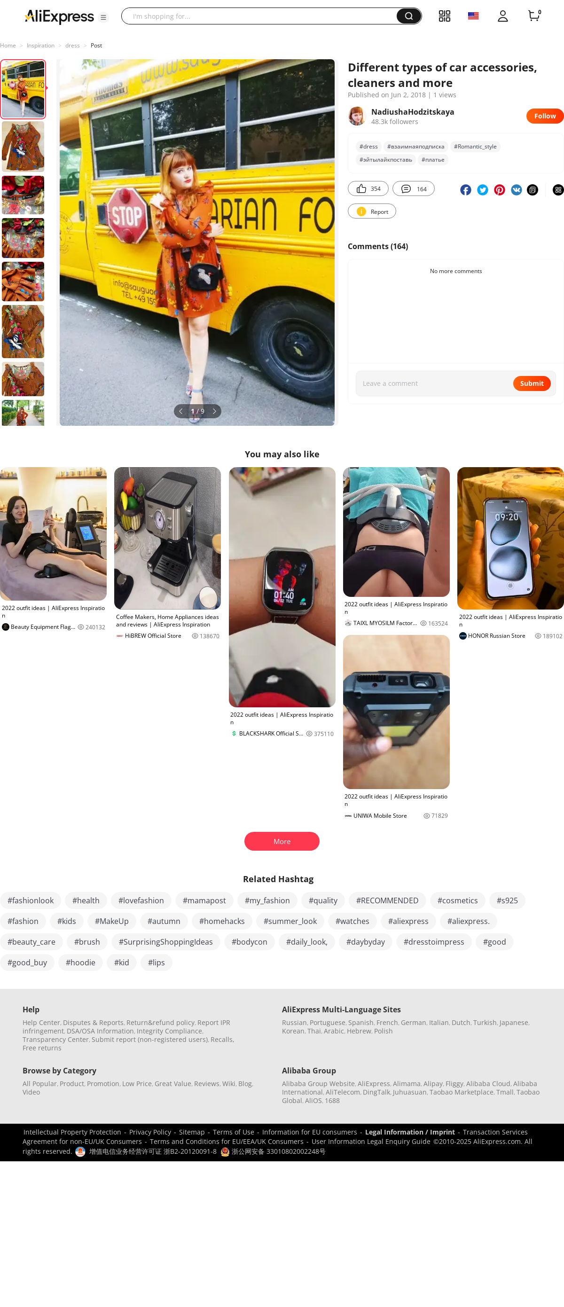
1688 (332, 1100)
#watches (352, 921)
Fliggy (454, 1083)
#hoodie (80, 962)
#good (494, 942)
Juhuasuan (410, 1092)
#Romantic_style (475, 146)
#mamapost (204, 900)
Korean (293, 1030)
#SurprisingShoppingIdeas (166, 942)
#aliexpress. (468, 921)
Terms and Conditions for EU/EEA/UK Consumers (227, 1141)
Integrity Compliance (169, 1030)
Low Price (137, 1083)
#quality (323, 900)
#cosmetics (458, 900)
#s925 (507, 900)
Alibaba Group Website (318, 1083)
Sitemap (192, 1131)
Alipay (433, 1083)
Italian (439, 1022)
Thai (314, 1030)
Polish (383, 1030)
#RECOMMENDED (387, 900)
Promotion (103, 1083)
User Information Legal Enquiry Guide (371, 1141)
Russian (294, 1022)
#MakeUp (112, 921)
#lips (156, 962)
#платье (433, 160)
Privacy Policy (150, 1131)
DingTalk (376, 1092)
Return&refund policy (160, 1022)
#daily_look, (307, 942)
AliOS (313, 1100)
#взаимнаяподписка (416, 146)
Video (31, 1092)
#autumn (164, 921)
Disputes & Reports (93, 1022)
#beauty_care (31, 942)
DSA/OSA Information (100, 1030)
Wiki (228, 1083)
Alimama (407, 1083)
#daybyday (365, 942)
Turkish (485, 1022)
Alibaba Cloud (488, 1083)
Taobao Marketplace (462, 1092)
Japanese (514, 1022)
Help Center (41, 1022)
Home (8, 45)
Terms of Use (233, 1131)
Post (96, 45)
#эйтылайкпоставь (386, 160)
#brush (87, 942)
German (413, 1022)
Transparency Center (56, 1039)
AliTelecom (343, 1092)
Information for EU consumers (309, 1131)
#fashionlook (31, 900)
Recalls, (223, 1039)
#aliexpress (408, 921)
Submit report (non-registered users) (150, 1039)
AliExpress (374, 1083)
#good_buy (27, 962)
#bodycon (249, 942)
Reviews (206, 1083)
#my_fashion (267, 900)
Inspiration (41, 45)
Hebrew (359, 1030)
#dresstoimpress (434, 942)
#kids (66, 921)
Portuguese (327, 1022)
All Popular (40, 1083)
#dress (369, 146)
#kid (121, 962)
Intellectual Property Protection (72, 1131)
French (387, 1022)
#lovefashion (141, 900)
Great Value (173, 1083)
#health (86, 900)
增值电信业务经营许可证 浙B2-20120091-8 (153, 1151)
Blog (245, 1083)
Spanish (361, 1022)
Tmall (505, 1092)
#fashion (23, 921)
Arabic (334, 1030)
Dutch (461, 1022)
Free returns (42, 1047)
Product (72, 1083)
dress (72, 45)
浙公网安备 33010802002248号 (273, 1151)
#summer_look (290, 921)
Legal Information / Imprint (410, 1131)
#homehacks (222, 921)
